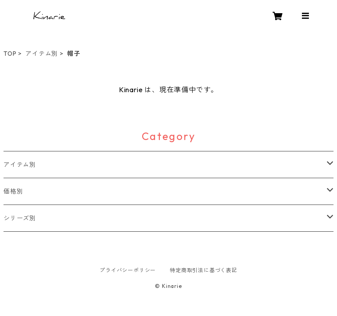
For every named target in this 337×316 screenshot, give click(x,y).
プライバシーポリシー (128, 270)
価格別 (13, 191)
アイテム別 (41, 53)
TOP (10, 53)
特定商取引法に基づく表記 (203, 270)
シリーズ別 (20, 218)
